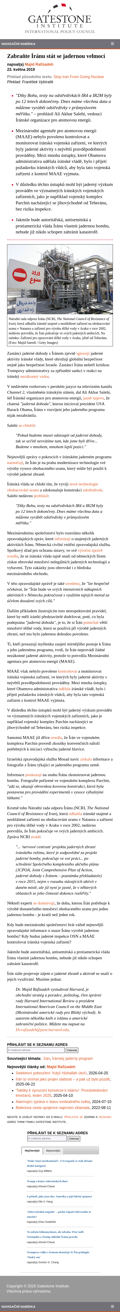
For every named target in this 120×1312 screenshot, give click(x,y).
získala (86, 759)
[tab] (32, 1150)
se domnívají (43, 903)
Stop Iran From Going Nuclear (79, 77)
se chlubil (26, 425)
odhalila (75, 813)
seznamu (105, 1117)
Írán (46, 1058)
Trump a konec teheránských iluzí (47, 1181)
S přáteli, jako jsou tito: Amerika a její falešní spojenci (59, 1196)
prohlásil (41, 496)
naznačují (15, 462)
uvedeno (73, 583)
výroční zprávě (90, 550)
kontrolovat (67, 671)
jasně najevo (93, 398)
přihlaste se (73, 1117)
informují (62, 539)
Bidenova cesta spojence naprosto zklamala (52, 1108)
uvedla (12, 556)
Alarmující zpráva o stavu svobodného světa (53, 1102)
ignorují (83, 353)
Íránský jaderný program (72, 1058)
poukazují (33, 774)
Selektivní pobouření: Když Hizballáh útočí (51, 1073)
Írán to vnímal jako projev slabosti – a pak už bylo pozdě (63, 1079)
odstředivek (92, 490)
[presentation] (32, 1151)
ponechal (90, 622)
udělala (64, 688)
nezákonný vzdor (34, 376)
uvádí (35, 837)
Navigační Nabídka (18, 44)
